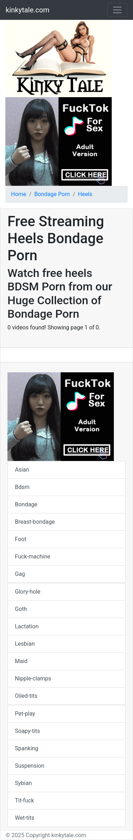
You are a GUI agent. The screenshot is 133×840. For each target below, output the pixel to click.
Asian (22, 469)
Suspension (29, 765)
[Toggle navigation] (117, 10)
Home (18, 194)
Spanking (26, 748)
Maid (21, 661)
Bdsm (22, 487)
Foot (20, 539)
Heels (85, 194)
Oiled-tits (26, 695)
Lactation (27, 626)
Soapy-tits (27, 731)
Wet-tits (24, 817)
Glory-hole (27, 591)
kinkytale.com (27, 10)
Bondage (26, 504)
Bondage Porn (52, 194)
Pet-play (25, 713)
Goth (21, 609)
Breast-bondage (35, 521)
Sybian (23, 783)
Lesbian (25, 643)
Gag (20, 574)
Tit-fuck (24, 800)
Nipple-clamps (33, 678)
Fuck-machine (32, 556)
